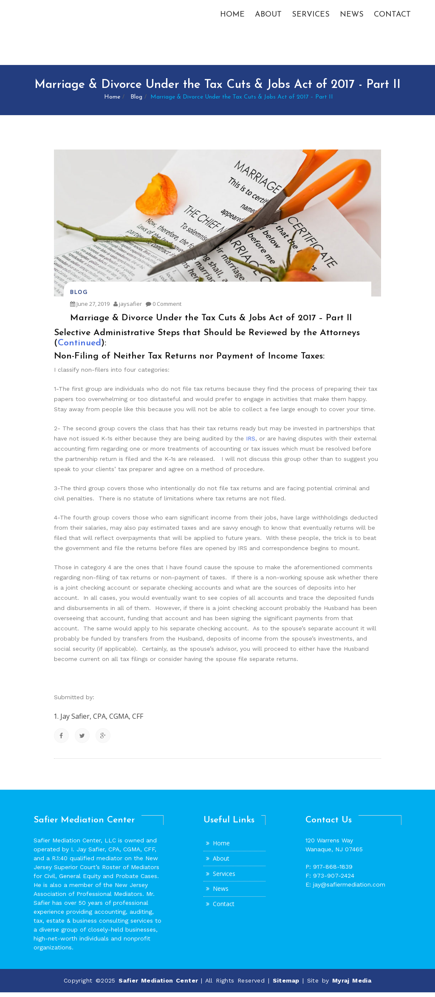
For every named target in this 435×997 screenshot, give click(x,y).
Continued (79, 347)
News (352, 17)
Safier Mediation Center (160, 985)
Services (311, 17)
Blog (136, 102)
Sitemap (286, 985)
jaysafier (127, 308)
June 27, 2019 (90, 308)
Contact (392, 17)
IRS (250, 443)
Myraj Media (351, 985)
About (268, 17)
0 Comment (163, 308)
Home (232, 17)
